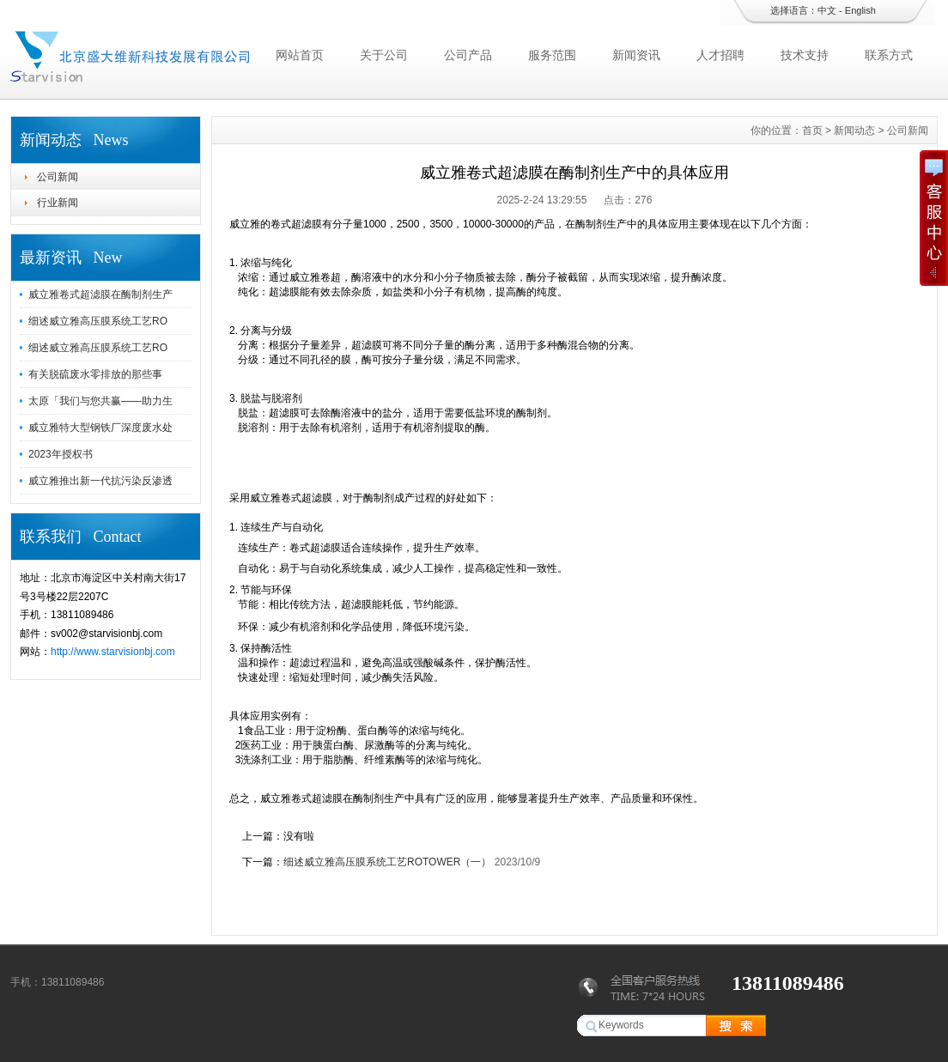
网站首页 (300, 55)
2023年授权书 (60, 454)
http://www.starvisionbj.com (113, 652)
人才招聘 (720, 55)
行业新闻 (57, 203)
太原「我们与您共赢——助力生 (100, 401)
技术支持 (805, 55)
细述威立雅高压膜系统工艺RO (97, 321)
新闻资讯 (636, 55)
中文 (826, 10)
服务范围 (552, 55)
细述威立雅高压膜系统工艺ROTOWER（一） (387, 862)
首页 (812, 130)
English (860, 10)
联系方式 (889, 55)
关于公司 (384, 55)
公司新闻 (57, 177)
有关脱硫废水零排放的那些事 (95, 374)
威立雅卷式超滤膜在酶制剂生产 (100, 294)
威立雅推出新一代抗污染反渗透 (100, 481)
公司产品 (468, 55)
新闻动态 (854, 130)
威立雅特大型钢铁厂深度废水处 (100, 428)
